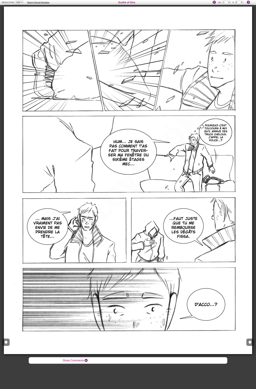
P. (233, 2)
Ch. (219, 2)
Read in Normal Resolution (38, 2)
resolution (8, 2)
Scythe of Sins (126, 2)
